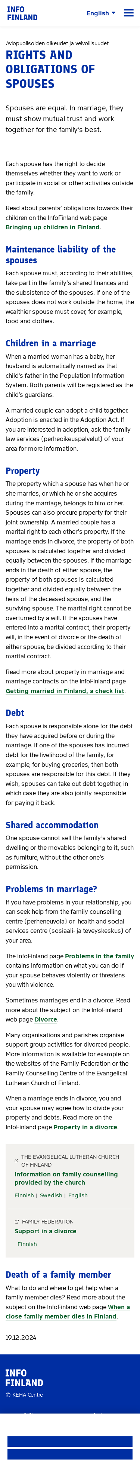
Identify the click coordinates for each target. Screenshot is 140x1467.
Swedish (51, 1195)
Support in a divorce (46, 1231)
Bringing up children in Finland (53, 227)
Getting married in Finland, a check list (65, 691)
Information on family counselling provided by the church (66, 1178)
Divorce (45, 1019)
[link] (22, 12)
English (78, 1195)
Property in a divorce (85, 1127)
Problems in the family (99, 956)
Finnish (24, 1195)
